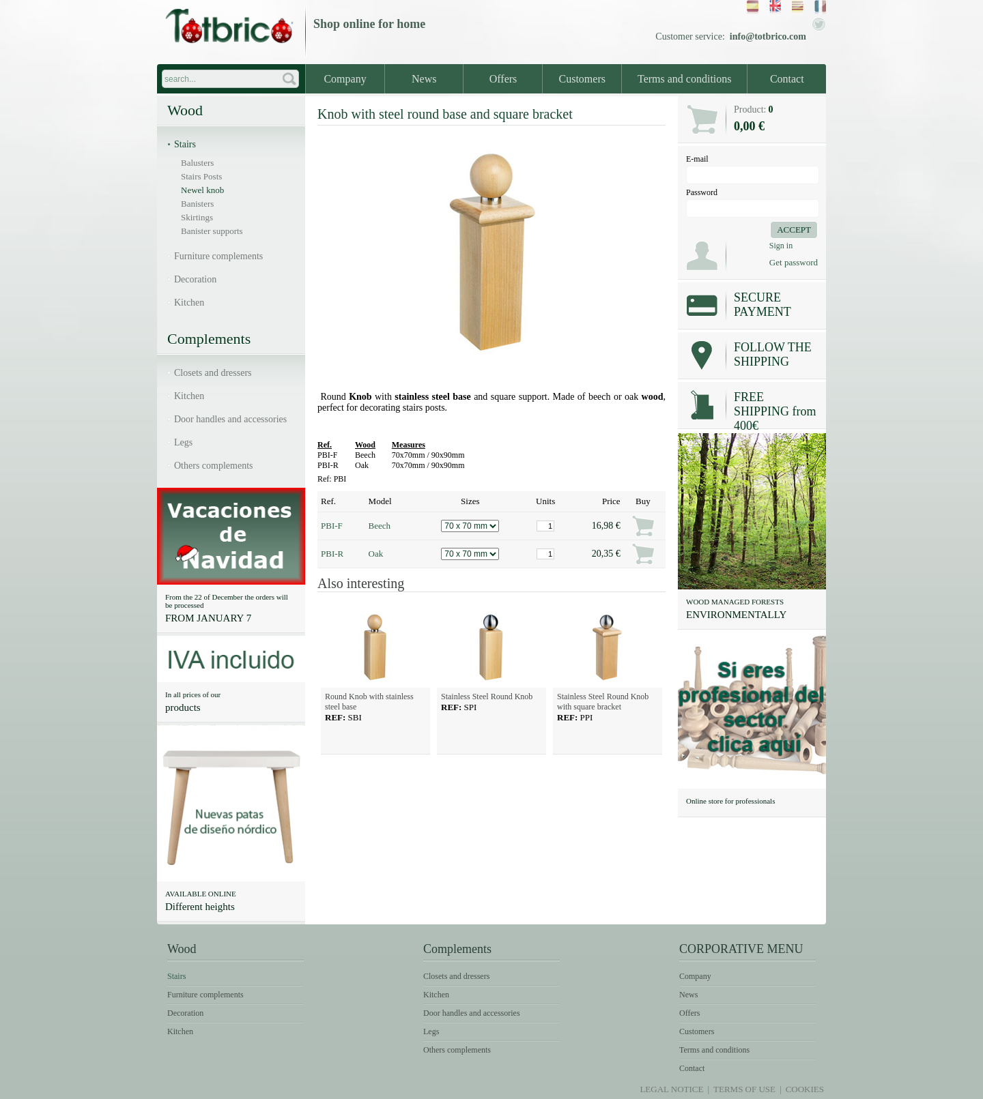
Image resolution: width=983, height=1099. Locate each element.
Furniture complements (218, 256)
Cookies (805, 1089)
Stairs (185, 144)
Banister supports (212, 231)
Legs (183, 442)
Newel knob (202, 190)
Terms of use (744, 1089)
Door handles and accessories (230, 419)
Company (345, 79)
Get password (793, 262)
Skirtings (197, 217)
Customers (582, 79)
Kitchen (189, 302)
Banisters (197, 204)
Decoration (195, 279)
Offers (503, 79)
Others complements (213, 465)
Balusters (197, 163)
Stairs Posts (201, 176)
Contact (787, 79)
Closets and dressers (213, 373)
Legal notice (671, 1089)
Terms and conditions (685, 79)
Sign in (781, 245)
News (424, 79)
